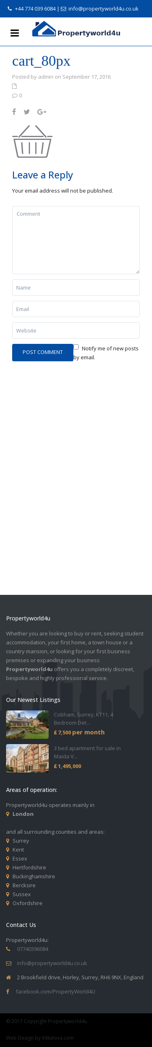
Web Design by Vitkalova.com (40, 1037)
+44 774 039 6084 (35, 8)
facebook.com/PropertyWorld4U (55, 991)
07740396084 (32, 949)
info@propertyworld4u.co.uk (104, 8)
